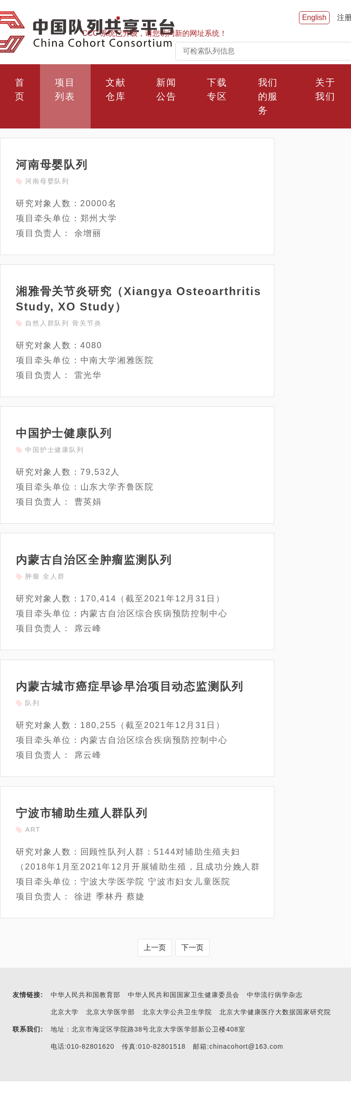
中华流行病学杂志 (275, 994)
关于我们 (325, 89)
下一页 (192, 947)
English (314, 17)
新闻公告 (166, 89)
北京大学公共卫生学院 (177, 1012)
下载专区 (217, 89)
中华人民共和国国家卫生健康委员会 (183, 994)
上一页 (155, 947)
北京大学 (65, 1012)
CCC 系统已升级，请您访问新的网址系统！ (154, 33)
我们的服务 (268, 96)
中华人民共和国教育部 (85, 994)
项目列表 (65, 89)
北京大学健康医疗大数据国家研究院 (275, 1012)
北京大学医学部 (110, 1012)
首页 (20, 89)
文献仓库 (116, 89)
